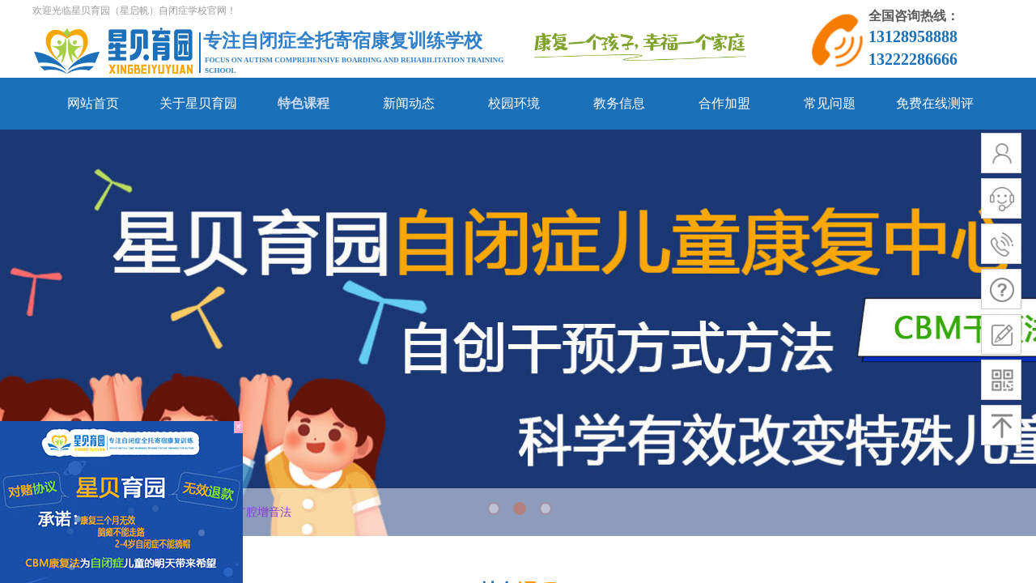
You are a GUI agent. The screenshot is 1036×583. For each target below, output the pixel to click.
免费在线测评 (935, 103)
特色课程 (303, 103)
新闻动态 (409, 103)
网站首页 (93, 103)
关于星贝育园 (198, 103)
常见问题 (830, 103)
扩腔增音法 (263, 512)
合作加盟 (724, 103)
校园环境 (514, 103)
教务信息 (619, 103)
